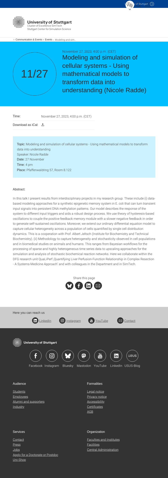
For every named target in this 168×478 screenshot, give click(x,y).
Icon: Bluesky (68, 356)
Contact (126, 321)
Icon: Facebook (36, 356)
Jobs (16, 449)
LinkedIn (41, 321)
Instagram (70, 321)
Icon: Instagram (52, 356)
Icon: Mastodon (84, 356)
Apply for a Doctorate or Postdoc (35, 455)
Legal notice (95, 391)
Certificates (95, 406)
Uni (136, 3)
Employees (20, 396)
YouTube (98, 321)
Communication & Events (29, 39)
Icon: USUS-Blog (132, 356)
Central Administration (103, 449)
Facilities (93, 444)
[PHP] (79, 286)
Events (48, 39)
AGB (90, 411)
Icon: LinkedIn (116, 356)
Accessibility (95, 401)
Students (19, 391)
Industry (18, 406)
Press (17, 444)
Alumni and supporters (29, 401)
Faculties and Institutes (103, 439)
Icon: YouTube (100, 356)
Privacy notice (97, 396)
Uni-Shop (19, 460)
